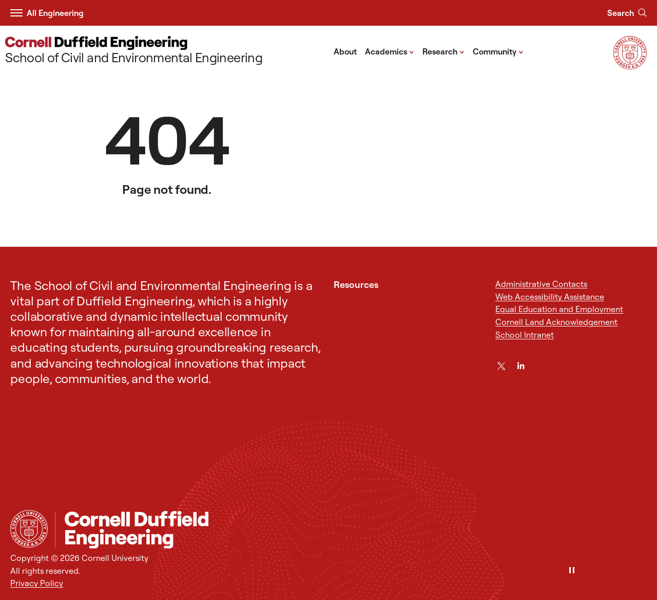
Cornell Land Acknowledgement (556, 322)
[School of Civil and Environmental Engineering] (133, 51)
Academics (389, 51)
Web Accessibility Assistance (549, 297)
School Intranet (524, 335)
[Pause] (572, 571)
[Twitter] (501, 366)
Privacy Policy (36, 583)
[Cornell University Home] (29, 529)
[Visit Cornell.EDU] (630, 66)
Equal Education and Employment (559, 309)
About (345, 51)
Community (498, 51)
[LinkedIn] (521, 366)
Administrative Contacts (541, 284)
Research (443, 51)
